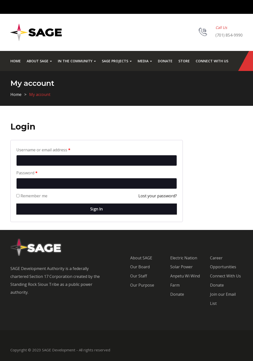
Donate (165, 61)
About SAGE (39, 61)
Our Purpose (142, 285)
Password (27, 173)
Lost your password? (157, 196)
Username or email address (43, 150)
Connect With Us (212, 61)
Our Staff (138, 276)
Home (15, 61)
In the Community (77, 61)
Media (145, 61)
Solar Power (181, 267)
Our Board (140, 267)
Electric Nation (183, 258)
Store (184, 61)
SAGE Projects (117, 61)
